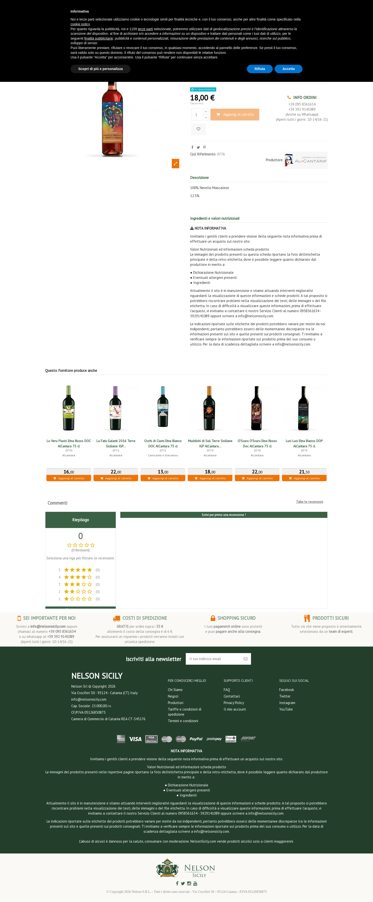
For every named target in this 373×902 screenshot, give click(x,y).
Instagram (287, 702)
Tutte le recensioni (309, 502)
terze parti (145, 29)
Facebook (286, 689)
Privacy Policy (234, 702)
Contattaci (232, 696)
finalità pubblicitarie (98, 38)
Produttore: (274, 160)
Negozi (173, 696)
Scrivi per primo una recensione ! (224, 515)
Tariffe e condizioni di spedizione (184, 712)
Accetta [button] (288, 69)
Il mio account (235, 709)
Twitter (285, 696)
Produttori (175, 702)
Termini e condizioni (183, 721)
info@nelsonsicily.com (47, 626)
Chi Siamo (175, 689)
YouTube (286, 709)
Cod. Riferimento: (203, 154)
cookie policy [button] (80, 24)
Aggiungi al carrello (235, 114)
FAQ (227, 689)
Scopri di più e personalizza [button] (100, 69)
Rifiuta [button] (260, 69)
